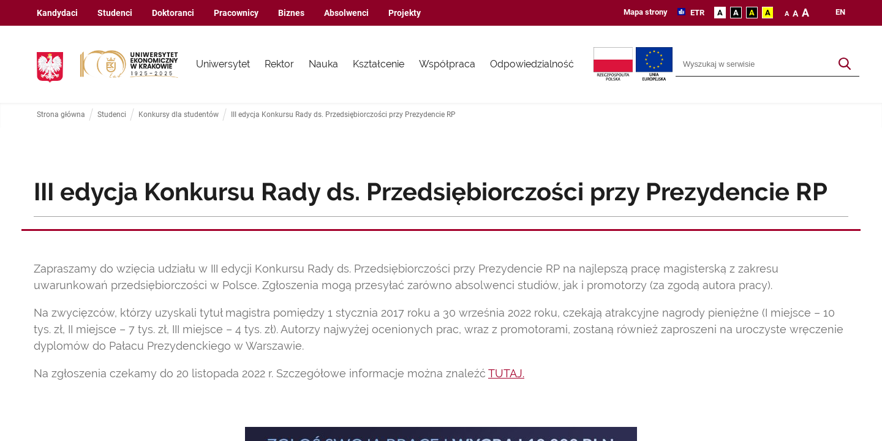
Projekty (404, 13)
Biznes (291, 13)
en (840, 12)
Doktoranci (173, 13)
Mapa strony (646, 12)
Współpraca (447, 64)
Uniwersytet (223, 64)
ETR (696, 12)
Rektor (279, 64)
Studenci (114, 13)
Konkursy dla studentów (178, 115)
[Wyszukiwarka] (753, 64)
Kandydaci (57, 13)
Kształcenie (378, 64)
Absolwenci (346, 13)
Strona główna (61, 115)
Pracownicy (236, 13)
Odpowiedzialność (532, 64)
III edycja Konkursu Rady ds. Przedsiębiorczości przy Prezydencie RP (343, 115)
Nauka (323, 64)
